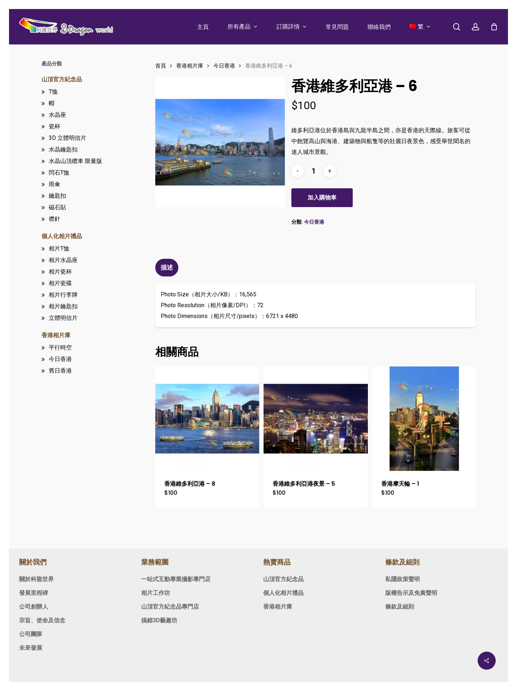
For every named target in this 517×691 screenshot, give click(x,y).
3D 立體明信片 (67, 137)
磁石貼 (57, 207)
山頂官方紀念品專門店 (170, 606)
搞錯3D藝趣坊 (159, 620)
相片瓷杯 (60, 271)
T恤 (53, 91)
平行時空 (60, 347)
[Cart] (494, 27)
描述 (167, 267)
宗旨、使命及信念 (42, 620)
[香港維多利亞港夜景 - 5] (316, 418)
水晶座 (57, 114)
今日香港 (60, 359)
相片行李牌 (63, 294)
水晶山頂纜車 (75, 161)
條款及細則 (399, 606)
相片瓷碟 (60, 283)
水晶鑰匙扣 (63, 149)
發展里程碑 (33, 592)
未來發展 (30, 647)
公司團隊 (30, 634)
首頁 (160, 66)
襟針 (54, 218)
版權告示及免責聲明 (411, 592)
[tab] (167, 267)
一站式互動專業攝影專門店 (175, 579)
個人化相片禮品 (62, 236)
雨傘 (54, 184)
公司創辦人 (33, 606)
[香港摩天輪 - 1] (424, 418)
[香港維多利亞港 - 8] (207, 418)
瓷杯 (54, 126)
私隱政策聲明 (402, 579)
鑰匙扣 (57, 195)
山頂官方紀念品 (62, 79)
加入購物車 (322, 197)
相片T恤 (59, 248)
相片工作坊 (155, 592)
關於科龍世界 (36, 579)
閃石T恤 (59, 172)
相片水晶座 (63, 260)
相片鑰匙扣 (63, 306)
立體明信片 (63, 317)
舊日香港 (60, 370)
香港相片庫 (56, 335)
